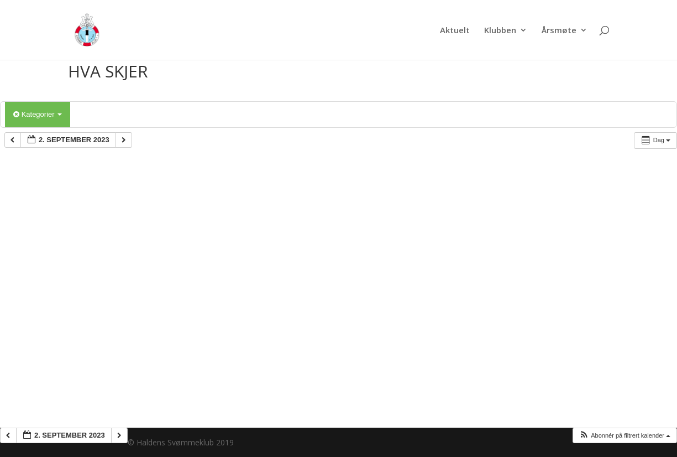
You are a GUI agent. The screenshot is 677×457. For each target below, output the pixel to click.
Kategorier (37, 114)
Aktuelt (455, 30)
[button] (624, 435)
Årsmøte (559, 30)
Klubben (500, 30)
